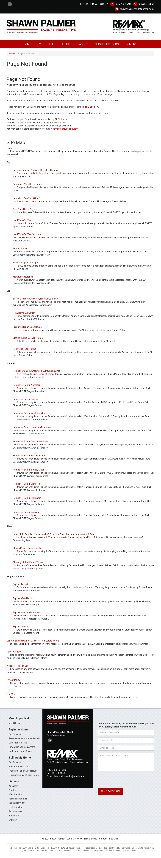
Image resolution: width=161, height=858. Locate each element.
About (85, 46)
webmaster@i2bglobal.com (64, 130)
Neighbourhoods (108, 46)
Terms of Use (90, 840)
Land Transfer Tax (18, 743)
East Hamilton (15, 808)
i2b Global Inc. (61, 120)
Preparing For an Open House (23, 771)
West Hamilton (16, 795)
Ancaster (13, 787)
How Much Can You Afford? (22, 748)
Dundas (12, 791)
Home (27, 45)
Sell (52, 46)
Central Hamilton (17, 804)
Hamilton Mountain (18, 800)
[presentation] (121, 780)
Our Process (15, 735)
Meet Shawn (15, 724)
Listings (68, 46)
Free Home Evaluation (19, 767)
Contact (132, 45)
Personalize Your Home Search (24, 739)
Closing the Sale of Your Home (24, 776)
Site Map (87, 108)
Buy (40, 46)
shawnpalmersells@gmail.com (134, 9)
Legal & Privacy (74, 840)
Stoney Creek (15, 812)
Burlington (14, 816)
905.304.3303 (143, 4)
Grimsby (13, 821)
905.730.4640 (120, 4)
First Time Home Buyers (20, 752)
